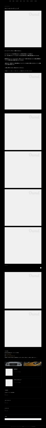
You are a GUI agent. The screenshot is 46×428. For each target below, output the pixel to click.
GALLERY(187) (6, 265)
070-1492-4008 (8, 354)
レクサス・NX (7, 408)
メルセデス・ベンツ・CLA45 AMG (9, 392)
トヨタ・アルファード (8, 400)
